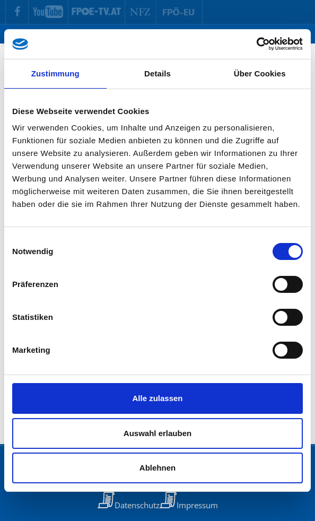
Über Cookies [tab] (260, 73)
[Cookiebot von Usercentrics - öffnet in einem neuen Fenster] (256, 44)
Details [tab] (157, 73)
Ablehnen (157, 467)
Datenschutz (137, 505)
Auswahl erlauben (157, 433)
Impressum (197, 505)
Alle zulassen (157, 398)
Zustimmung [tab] (55, 73)
